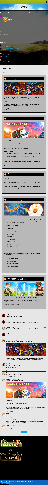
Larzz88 (8, 327)
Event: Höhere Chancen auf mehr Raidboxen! (11, 53)
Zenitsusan (4, 54)
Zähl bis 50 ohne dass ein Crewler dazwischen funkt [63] (26, 322)
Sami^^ (8, 364)
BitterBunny (20, 36)
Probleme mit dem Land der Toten (14, 173)
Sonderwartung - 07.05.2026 (8, 59)
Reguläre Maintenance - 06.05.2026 (22, 426)
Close (8, 483)
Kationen (4, 15)
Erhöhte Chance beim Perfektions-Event (15, 278)
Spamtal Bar (4, 56)
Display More (24, 431)
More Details (3, 483)
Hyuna (3, 46)
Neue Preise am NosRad (12, 198)
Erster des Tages (5, 44)
